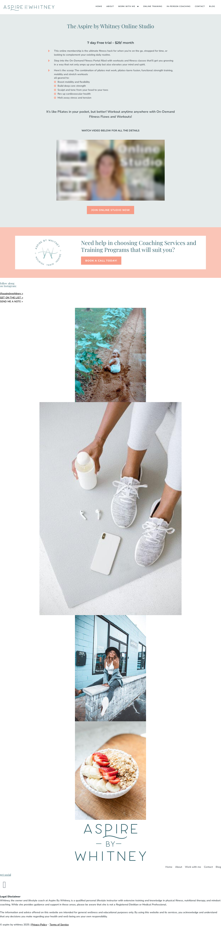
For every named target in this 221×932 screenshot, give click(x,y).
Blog (212, 6)
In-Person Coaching (179, 6)
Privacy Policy (39, 924)
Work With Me (128, 6)
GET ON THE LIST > (11, 297)
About (110, 6)
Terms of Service (59, 924)
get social (5, 874)
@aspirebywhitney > (11, 293)
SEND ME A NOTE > (11, 301)
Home (99, 6)
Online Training (152, 6)
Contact (200, 6)
